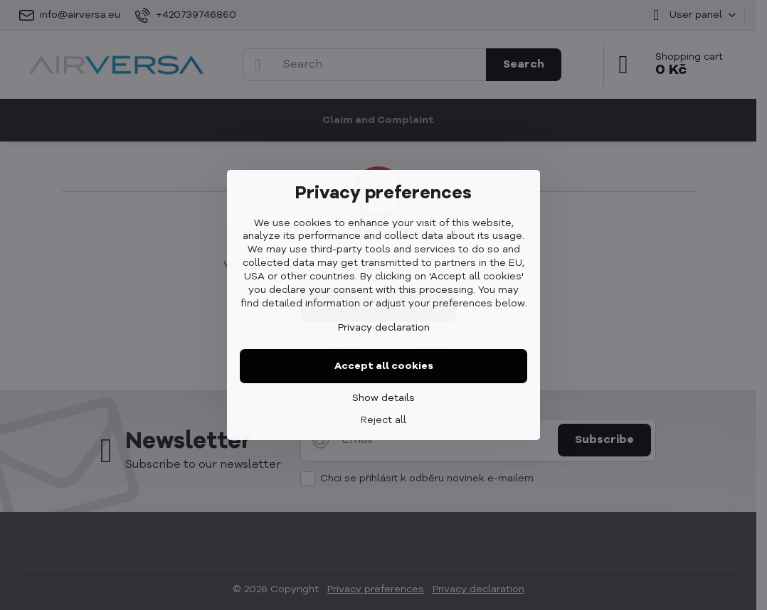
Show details (383, 398)
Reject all (383, 420)
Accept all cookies (383, 366)
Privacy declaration (384, 328)
